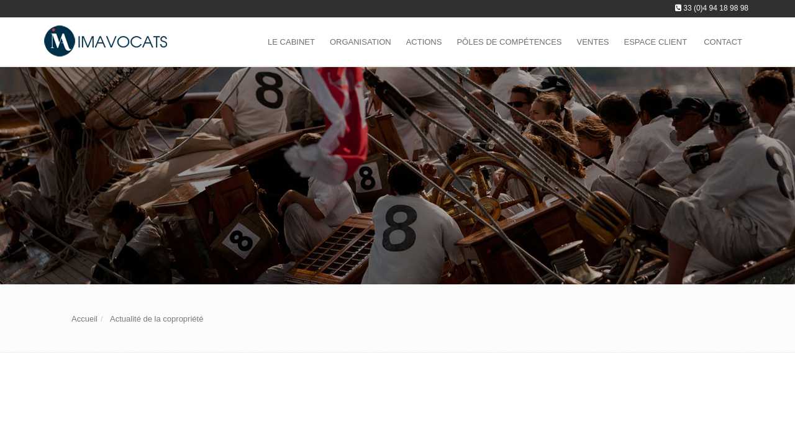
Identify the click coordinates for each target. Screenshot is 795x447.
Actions (424, 42)
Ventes (592, 42)
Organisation (360, 42)
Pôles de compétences (509, 42)
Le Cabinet (291, 42)
